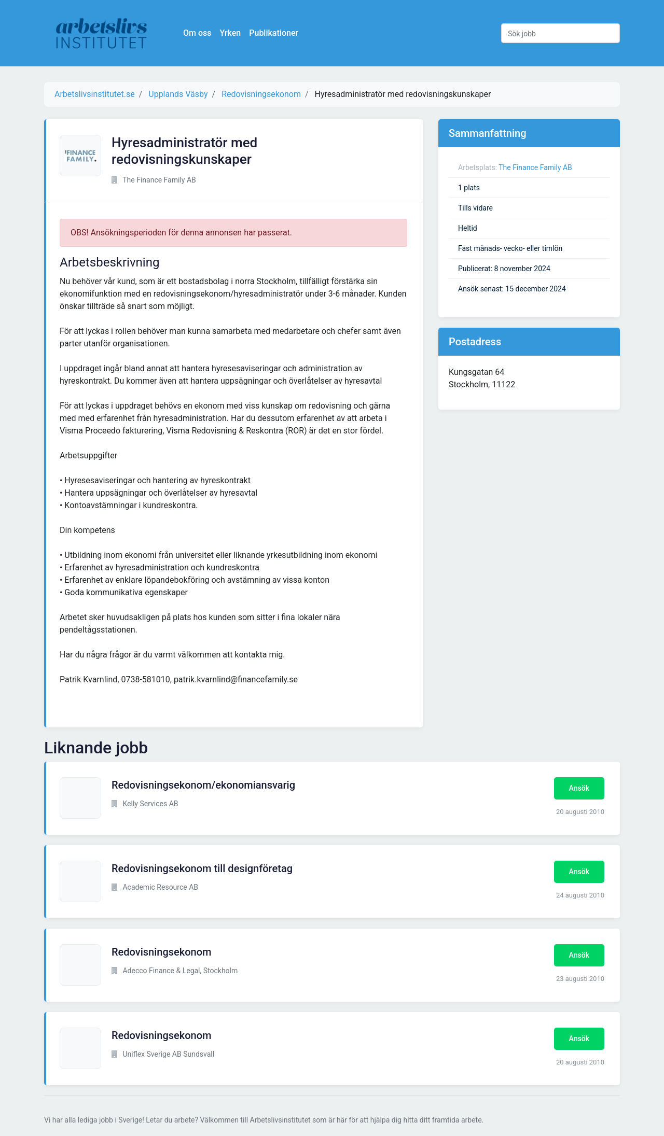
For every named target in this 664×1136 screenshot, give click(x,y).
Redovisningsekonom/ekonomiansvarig (203, 785)
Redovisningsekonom (161, 952)
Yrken (230, 33)
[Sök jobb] (560, 33)
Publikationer (273, 33)
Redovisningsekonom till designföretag (202, 868)
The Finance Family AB (535, 167)
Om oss (197, 33)
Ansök (579, 788)
